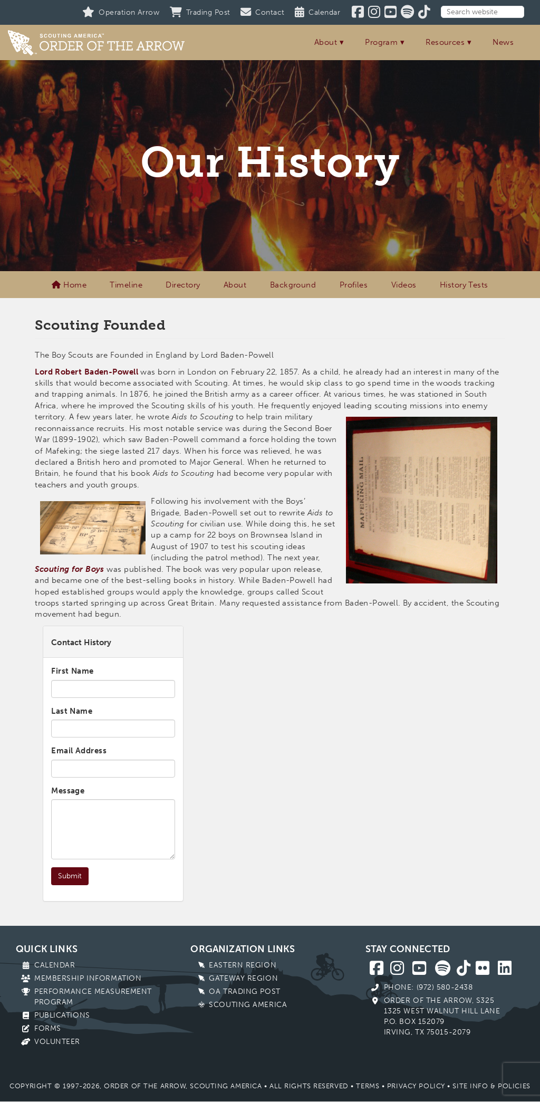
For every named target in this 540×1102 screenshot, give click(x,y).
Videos (404, 285)
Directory (183, 285)
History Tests (464, 285)
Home (69, 285)
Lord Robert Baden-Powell (86, 372)
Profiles (354, 285)
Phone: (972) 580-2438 (428, 987)
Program (381, 42)
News (503, 42)
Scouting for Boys (69, 569)
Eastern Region (242, 965)
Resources (445, 42)
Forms (47, 1028)
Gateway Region (243, 978)
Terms (367, 1086)
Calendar (54, 965)
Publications (62, 1015)
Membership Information (87, 978)
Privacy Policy (416, 1086)
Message (67, 791)
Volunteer (57, 1041)
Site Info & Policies (491, 1086)
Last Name (71, 711)
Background (293, 285)
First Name (72, 671)
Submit (70, 875)
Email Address (79, 750)
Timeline (126, 285)
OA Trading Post (244, 991)
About (325, 42)
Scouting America (248, 1004)
